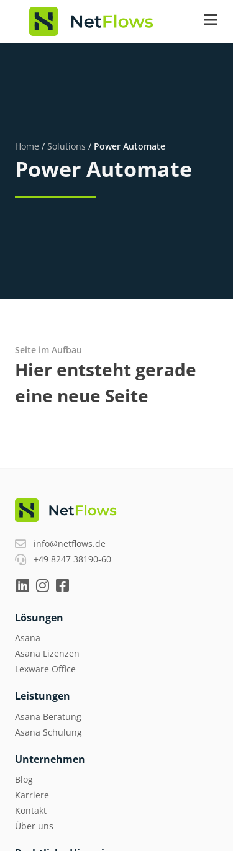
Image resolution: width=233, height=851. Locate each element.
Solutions (66, 146)
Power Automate (129, 146)
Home (27, 146)
